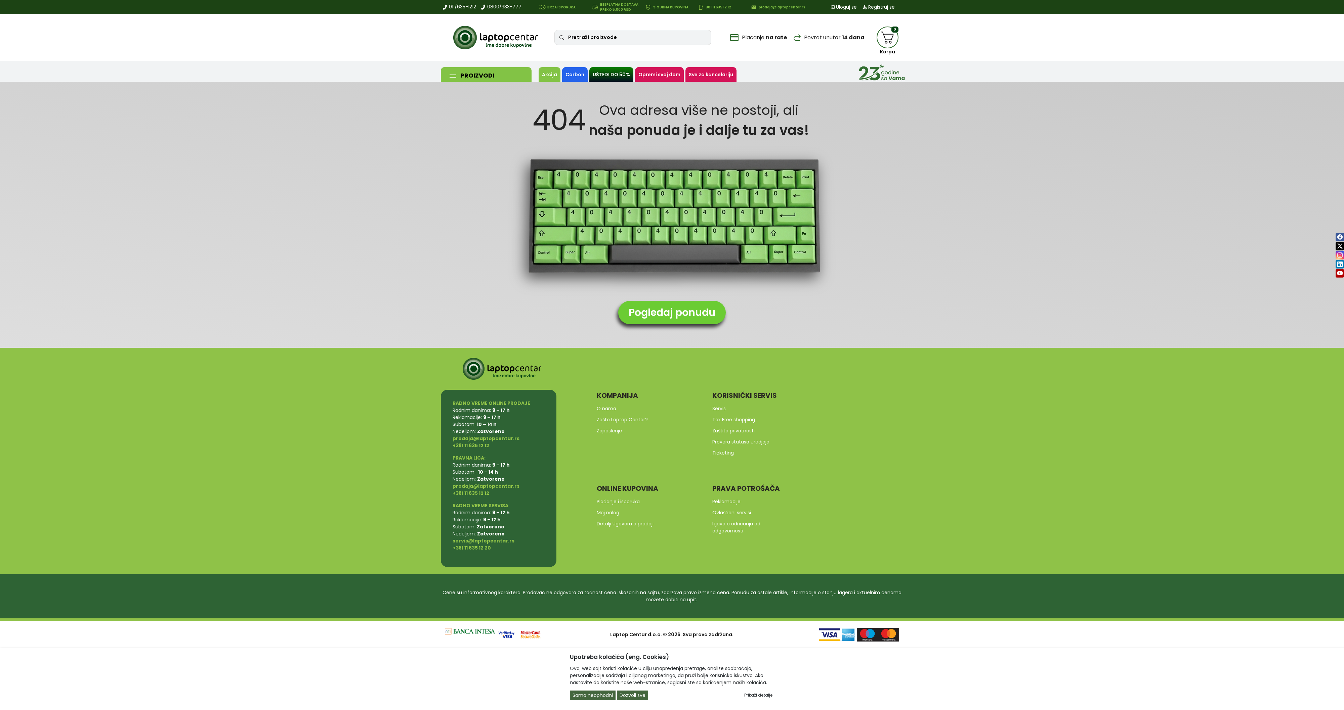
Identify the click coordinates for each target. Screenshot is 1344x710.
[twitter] (1340, 246)
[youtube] (1340, 273)
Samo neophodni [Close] (593, 695)
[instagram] (1340, 255)
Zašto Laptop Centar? (622, 419)
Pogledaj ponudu (672, 312)
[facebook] (1340, 237)
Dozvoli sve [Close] (632, 695)
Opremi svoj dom (659, 74)
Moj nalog (608, 512)
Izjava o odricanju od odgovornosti (736, 527)
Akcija (549, 74)
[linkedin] (1340, 264)
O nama (606, 408)
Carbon (574, 74)
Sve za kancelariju (711, 74)
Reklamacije (726, 501)
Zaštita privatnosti (733, 430)
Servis (719, 408)
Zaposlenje (609, 430)
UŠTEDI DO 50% (611, 74)
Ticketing (723, 452)
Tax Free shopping (733, 419)
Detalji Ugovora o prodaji (625, 523)
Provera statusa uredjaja (740, 441)
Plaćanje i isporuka (618, 501)
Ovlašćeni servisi (731, 512)
